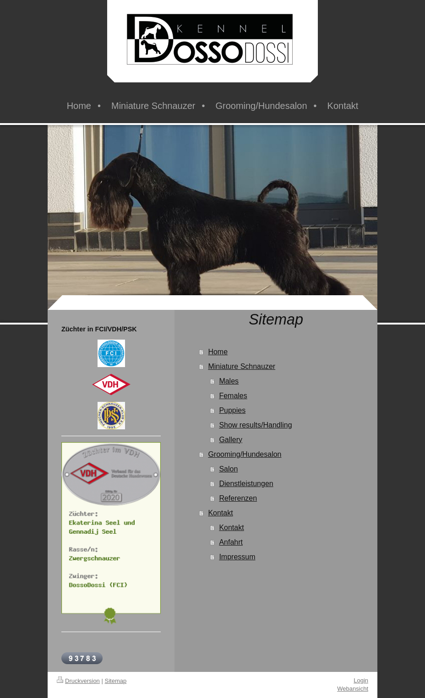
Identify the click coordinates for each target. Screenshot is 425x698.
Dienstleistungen (246, 483)
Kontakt (220, 513)
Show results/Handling (255, 425)
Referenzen (238, 498)
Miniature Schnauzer (241, 366)
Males (229, 381)
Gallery (230, 440)
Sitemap (116, 680)
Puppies (232, 410)
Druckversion (78, 680)
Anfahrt (231, 542)
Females (233, 396)
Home (218, 352)
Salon (228, 469)
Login (361, 680)
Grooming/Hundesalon (244, 454)
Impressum (237, 557)
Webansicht (352, 688)
